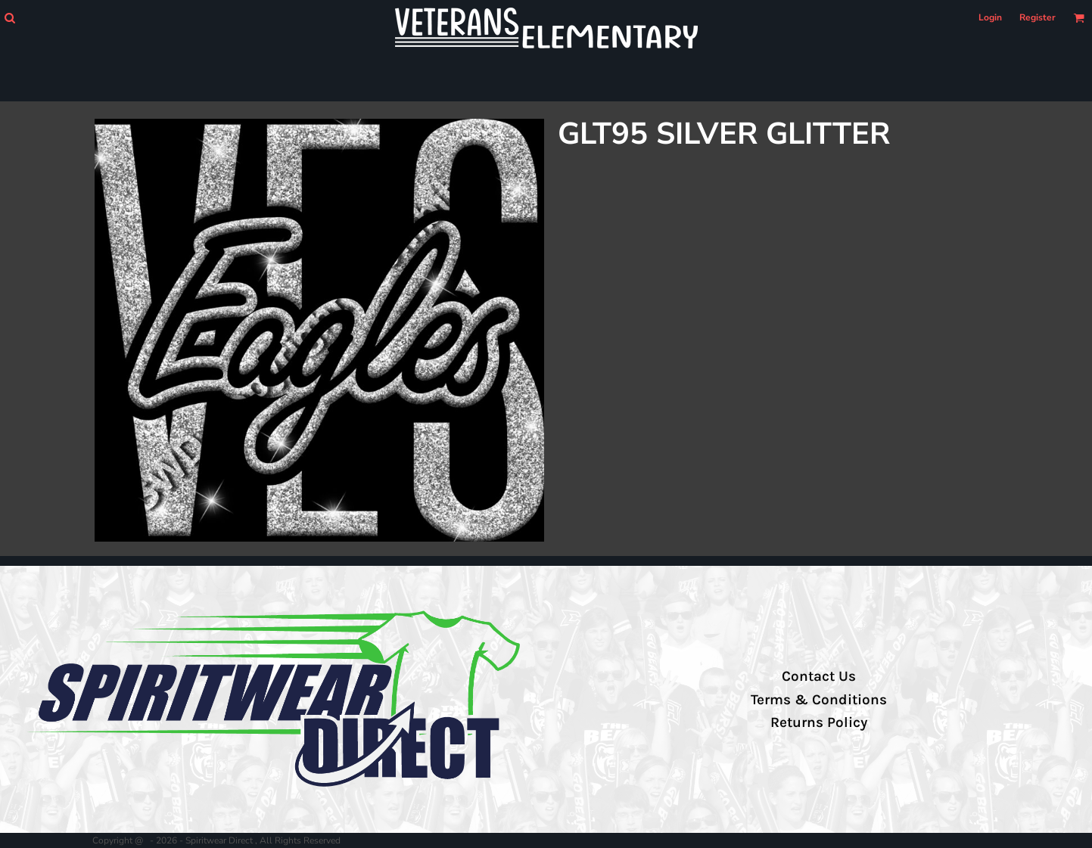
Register (1037, 17)
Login (990, 17)
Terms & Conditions (819, 699)
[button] (9, 17)
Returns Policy (818, 722)
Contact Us (819, 676)
